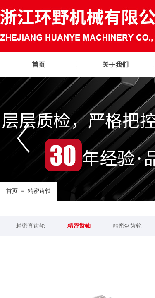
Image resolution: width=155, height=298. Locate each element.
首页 (12, 191)
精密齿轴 (39, 191)
